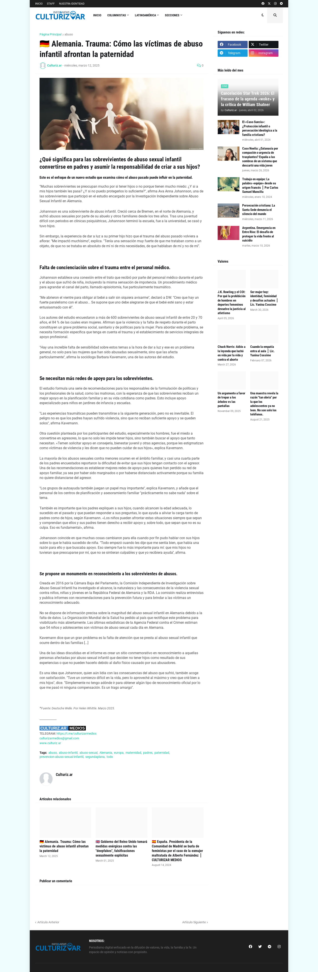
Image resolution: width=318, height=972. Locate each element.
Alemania (105, 752)
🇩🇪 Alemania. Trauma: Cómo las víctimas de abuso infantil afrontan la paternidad (64, 846)
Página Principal (50, 34)
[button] (262, 15)
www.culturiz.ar (50, 743)
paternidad (161, 752)
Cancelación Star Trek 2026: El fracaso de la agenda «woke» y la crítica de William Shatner (248, 99)
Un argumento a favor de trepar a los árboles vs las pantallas (231, 399)
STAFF (51, 3)
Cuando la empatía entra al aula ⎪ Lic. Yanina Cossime (262, 351)
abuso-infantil (68, 752)
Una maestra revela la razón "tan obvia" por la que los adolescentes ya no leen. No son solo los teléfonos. (264, 404)
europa (119, 752)
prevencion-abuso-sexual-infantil (61, 756)
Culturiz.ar (64, 774)
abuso (69, 34)
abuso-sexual (89, 752)
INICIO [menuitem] (97, 15)
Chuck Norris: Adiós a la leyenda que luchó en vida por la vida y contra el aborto (231, 353)
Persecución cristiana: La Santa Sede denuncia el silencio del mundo (258, 209)
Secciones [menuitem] (172, 15)
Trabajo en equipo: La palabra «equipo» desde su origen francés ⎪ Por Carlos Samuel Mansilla (260, 185)
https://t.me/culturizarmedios (76, 733)
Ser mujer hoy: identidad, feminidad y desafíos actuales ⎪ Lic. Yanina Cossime (264, 298)
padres (147, 752)
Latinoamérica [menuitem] (145, 15)
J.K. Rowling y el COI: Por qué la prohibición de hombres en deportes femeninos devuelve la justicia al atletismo (232, 302)
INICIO (39, 3)
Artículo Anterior (48, 922)
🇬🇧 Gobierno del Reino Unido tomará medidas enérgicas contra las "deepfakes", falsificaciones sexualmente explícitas (121, 848)
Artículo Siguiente (194, 922)
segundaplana (95, 756)
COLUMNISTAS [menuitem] (116, 15)
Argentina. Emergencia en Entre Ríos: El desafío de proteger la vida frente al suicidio (258, 234)
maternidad (133, 752)
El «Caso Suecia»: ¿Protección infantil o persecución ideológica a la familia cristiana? (259, 128)
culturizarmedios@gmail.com (59, 738)
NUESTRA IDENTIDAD (71, 3)
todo (110, 756)
